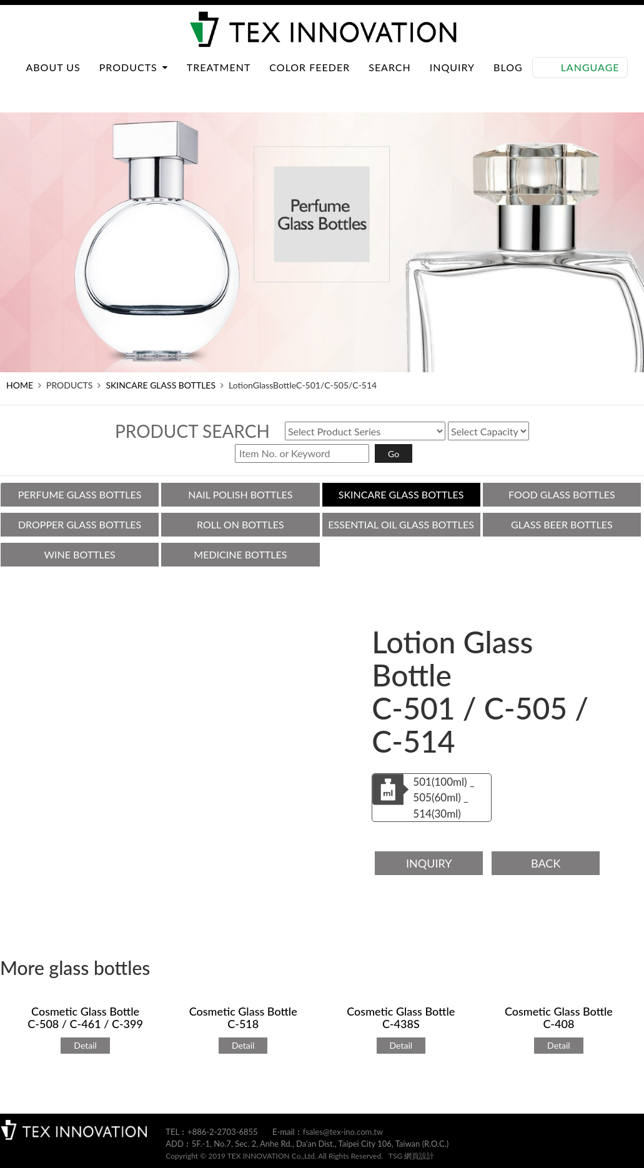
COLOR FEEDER (309, 80)
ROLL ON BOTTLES (240, 524)
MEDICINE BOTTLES (240, 554)
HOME (19, 385)
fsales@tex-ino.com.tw (343, 1132)
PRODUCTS (133, 80)
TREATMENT (219, 80)
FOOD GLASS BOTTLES (561, 494)
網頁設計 (419, 1156)
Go (393, 453)
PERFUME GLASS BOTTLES (80, 494)
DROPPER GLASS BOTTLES (79, 524)
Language (590, 80)
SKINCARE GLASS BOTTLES (160, 385)
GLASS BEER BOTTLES (562, 524)
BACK (545, 863)
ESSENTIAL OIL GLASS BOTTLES (401, 524)
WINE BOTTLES (79, 554)
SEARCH (390, 80)
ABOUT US (53, 80)
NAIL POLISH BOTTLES (240, 494)
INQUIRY (452, 80)
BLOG (508, 80)
